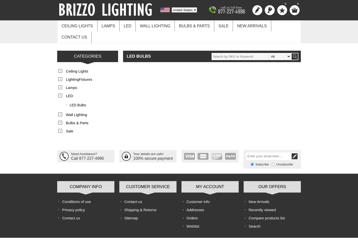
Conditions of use (76, 189)
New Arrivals (246, 25)
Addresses (195, 197)
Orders (192, 205)
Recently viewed (262, 197)
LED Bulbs (78, 92)
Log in (270, 10)
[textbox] (251, 43)
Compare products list (267, 205)
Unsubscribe (284, 152)
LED (125, 25)
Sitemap (131, 205)
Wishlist (192, 213)
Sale (219, 25)
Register (257, 10)
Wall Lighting (152, 25)
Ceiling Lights (76, 25)
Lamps (107, 25)
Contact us (281, 25)
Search (255, 213)
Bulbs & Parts (190, 25)
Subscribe (262, 152)
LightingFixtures (79, 67)
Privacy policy (73, 197)
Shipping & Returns (140, 197)
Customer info (198, 189)
